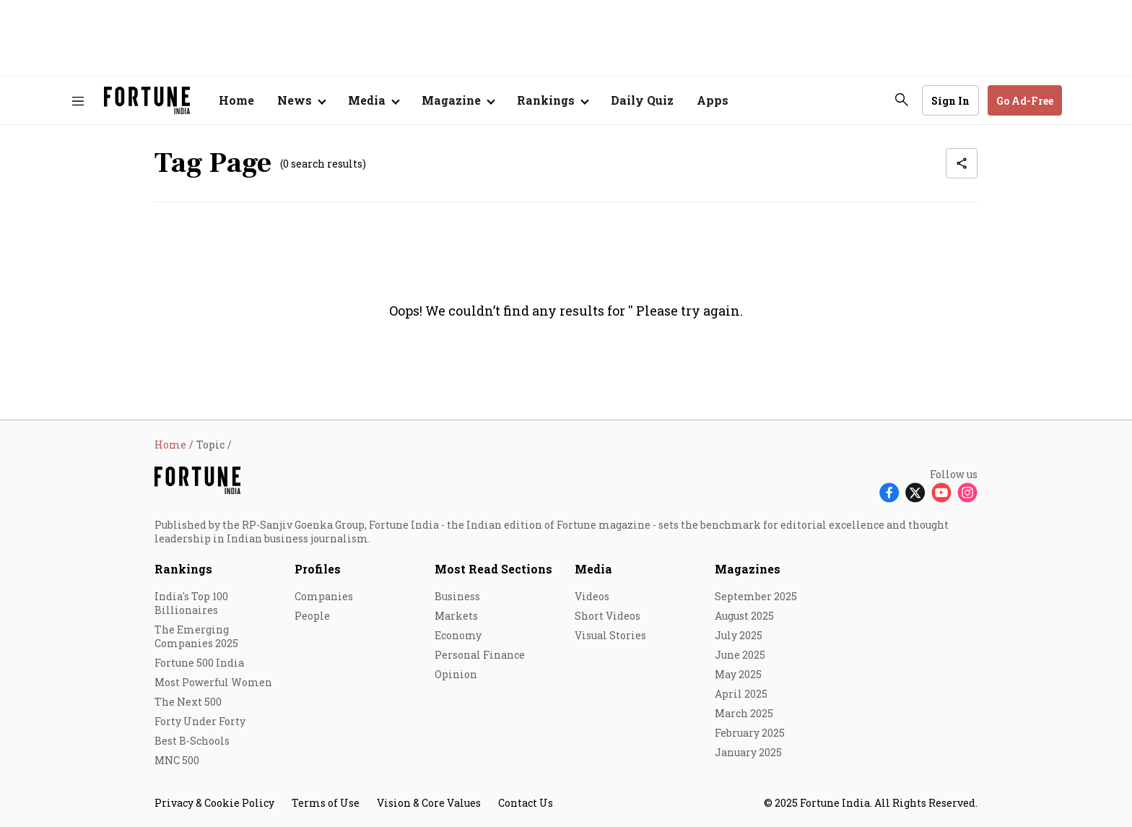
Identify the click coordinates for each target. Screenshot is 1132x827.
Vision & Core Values (429, 803)
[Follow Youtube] (941, 491)
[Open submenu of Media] (373, 100)
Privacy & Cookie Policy (214, 803)
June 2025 (740, 655)
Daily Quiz (642, 100)
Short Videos (607, 616)
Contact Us (525, 803)
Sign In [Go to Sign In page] (950, 101)
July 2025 (738, 635)
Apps (712, 100)
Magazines (747, 568)
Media (593, 568)
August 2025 (744, 616)
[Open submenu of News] (301, 100)
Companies (324, 596)
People (312, 616)
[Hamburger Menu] (78, 100)
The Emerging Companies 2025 (196, 636)
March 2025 (744, 713)
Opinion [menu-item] (456, 674)
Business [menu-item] (457, 596)
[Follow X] (915, 491)
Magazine (451, 100)
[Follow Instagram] (967, 491)
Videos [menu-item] (592, 596)
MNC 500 (176, 760)
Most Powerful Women (213, 682)
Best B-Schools (192, 741)
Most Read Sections (493, 568)
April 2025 (741, 694)
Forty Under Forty (199, 721)
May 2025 (738, 674)
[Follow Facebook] (889, 491)
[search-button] (901, 99)
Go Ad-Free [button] (1024, 101)
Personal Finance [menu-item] (480, 655)
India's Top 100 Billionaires (191, 603)
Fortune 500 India (199, 663)
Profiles (318, 568)
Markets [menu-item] (456, 616)
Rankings (546, 100)
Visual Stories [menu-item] (610, 635)
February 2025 (750, 733)
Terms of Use (326, 803)
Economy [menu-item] (458, 635)
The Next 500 (188, 702)
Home (236, 100)
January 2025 (748, 752)
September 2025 (756, 596)
